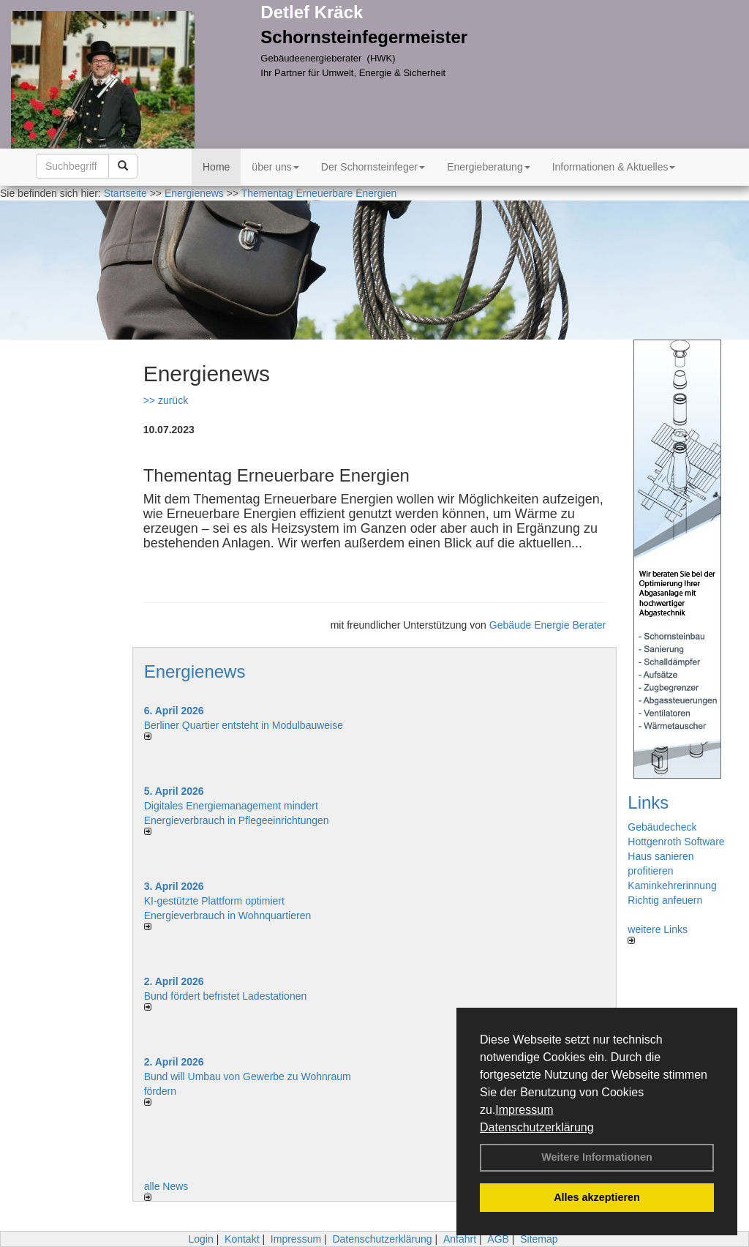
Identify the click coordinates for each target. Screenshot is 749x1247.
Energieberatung (488, 167)
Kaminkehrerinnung (672, 885)
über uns (275, 167)
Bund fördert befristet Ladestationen (225, 996)
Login (200, 1239)
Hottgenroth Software (676, 841)
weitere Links (658, 934)
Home (216, 167)
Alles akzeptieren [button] (597, 1197)
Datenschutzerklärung (537, 1127)
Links (648, 802)
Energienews (195, 671)
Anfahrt (459, 1239)
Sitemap (538, 1239)
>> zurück (165, 400)
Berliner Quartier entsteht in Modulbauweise (243, 725)
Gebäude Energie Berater (547, 625)
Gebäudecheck (662, 827)
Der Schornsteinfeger (373, 167)
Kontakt (242, 1239)
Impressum (524, 1110)
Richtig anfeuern (665, 900)
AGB (498, 1239)
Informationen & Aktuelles (614, 167)
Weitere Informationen (596, 1157)
